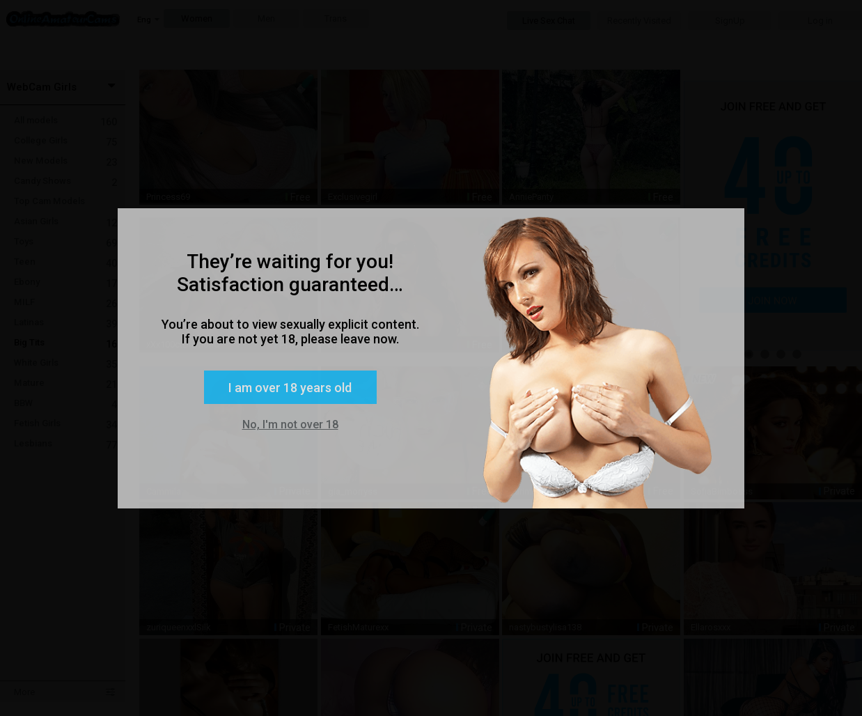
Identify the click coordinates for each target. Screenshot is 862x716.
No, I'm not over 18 (290, 424)
